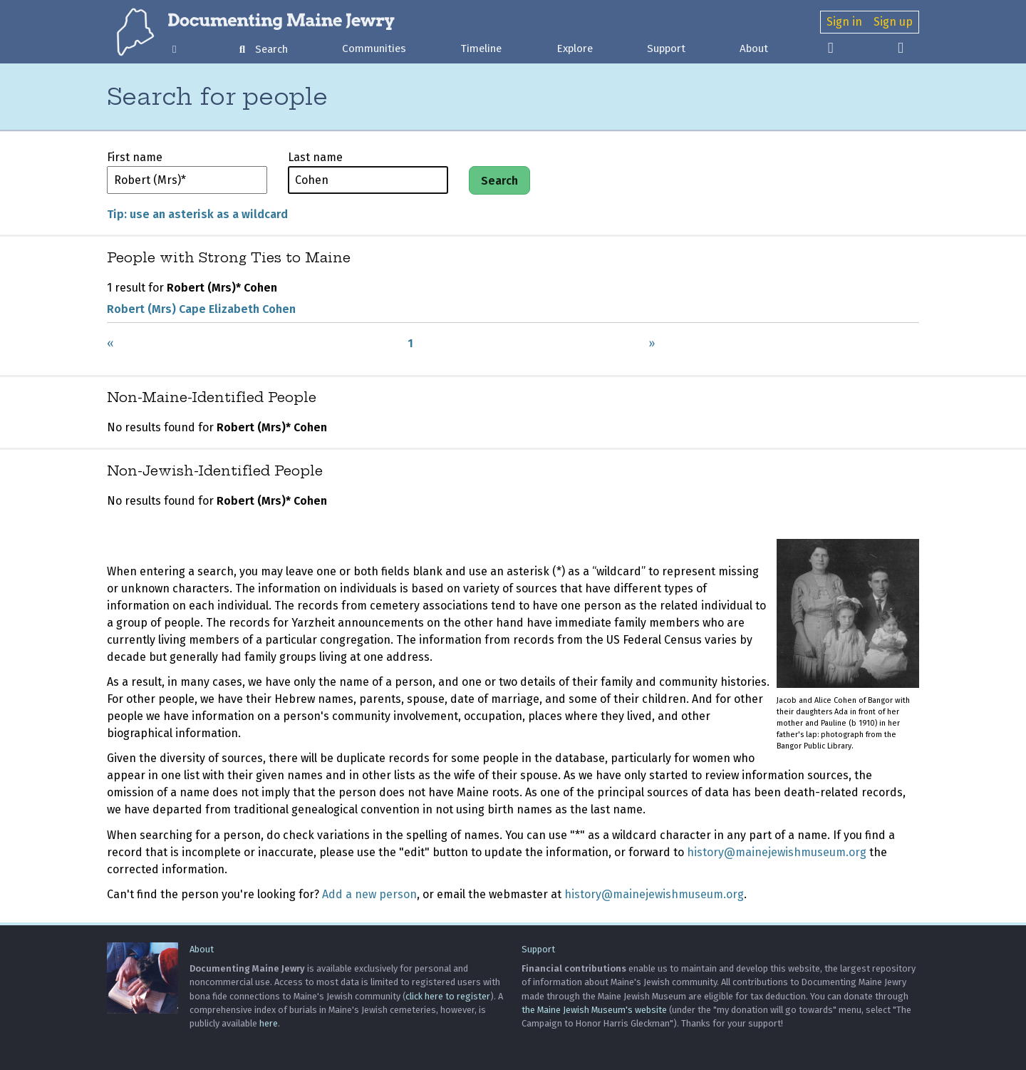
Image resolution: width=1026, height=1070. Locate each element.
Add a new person (369, 894)
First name (134, 157)
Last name (315, 157)
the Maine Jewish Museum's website (594, 1009)
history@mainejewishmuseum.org (776, 852)
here (268, 1023)
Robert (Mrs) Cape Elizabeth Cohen (201, 309)
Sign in (844, 22)
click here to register (447, 996)
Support (666, 48)
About (754, 48)
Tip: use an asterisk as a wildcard (197, 214)
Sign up (893, 22)
